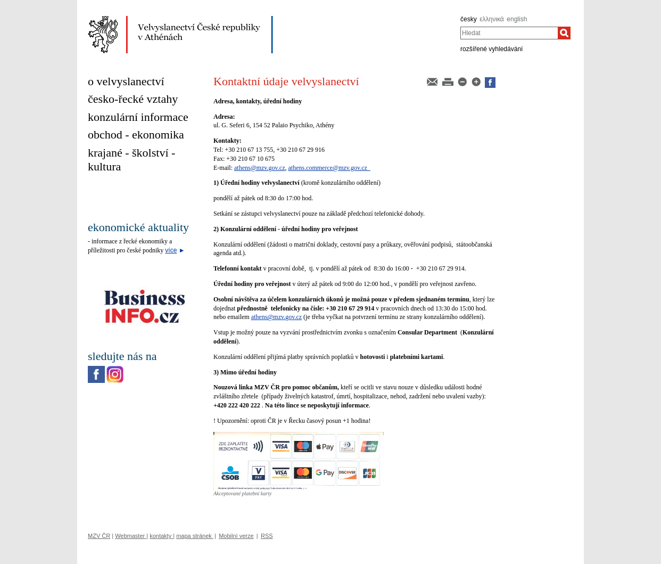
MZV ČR (99, 536)
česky (468, 19)
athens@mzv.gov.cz (259, 167)
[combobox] (509, 33)
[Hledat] (564, 33)
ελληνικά (491, 19)
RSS (267, 536)
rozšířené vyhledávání (491, 49)
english (517, 19)
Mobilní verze (236, 536)
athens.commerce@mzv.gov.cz (329, 167)
